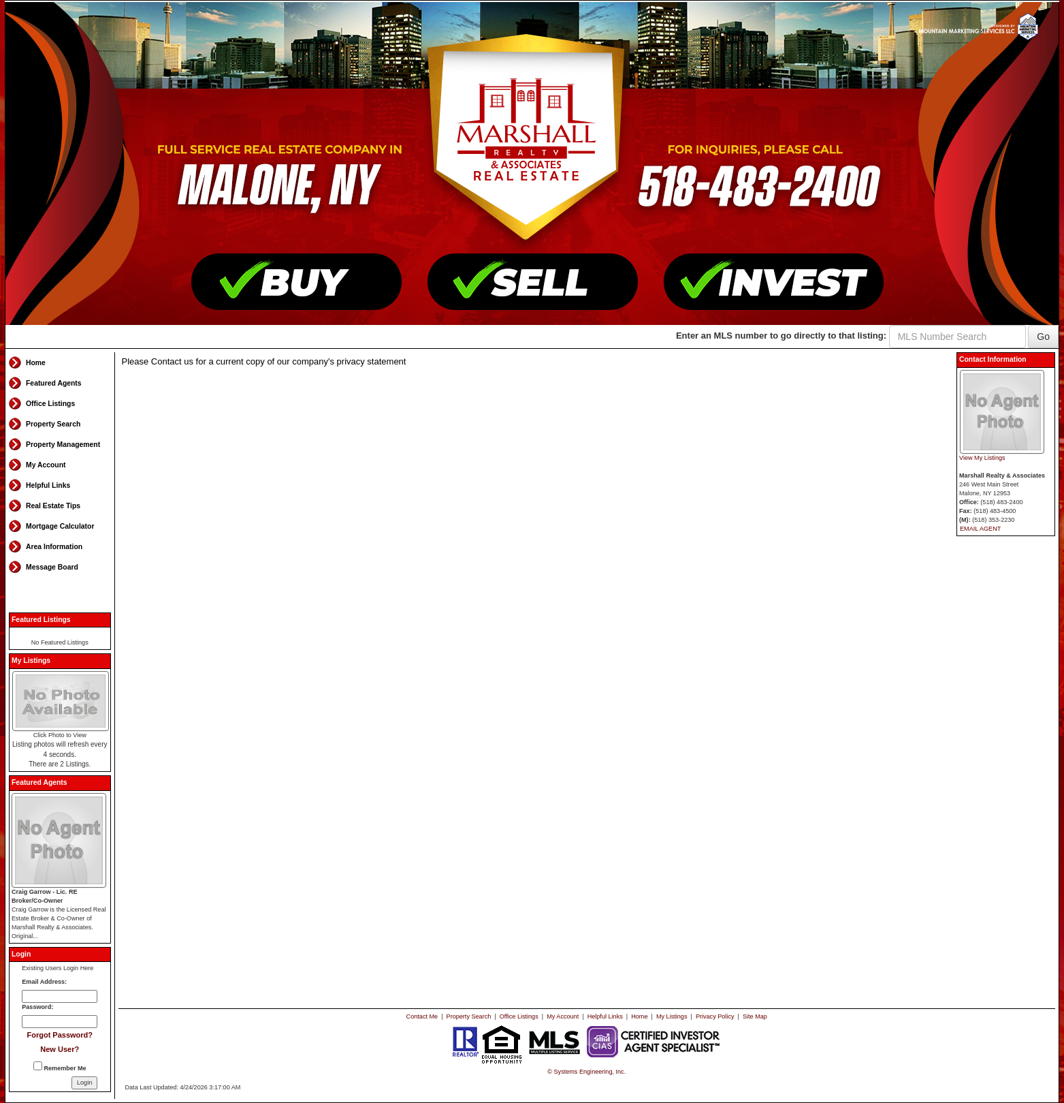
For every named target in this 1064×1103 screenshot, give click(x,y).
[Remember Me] (37, 1065)
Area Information (54, 546)
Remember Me (59, 1066)
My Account (46, 465)
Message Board (52, 567)
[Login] (84, 1082)
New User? (59, 1049)
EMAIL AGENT (980, 528)
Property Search (53, 424)
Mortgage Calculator (60, 526)
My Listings (671, 1016)
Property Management (63, 444)
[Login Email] (59, 996)
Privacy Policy (715, 1016)
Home (36, 363)
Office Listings (50, 403)
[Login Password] (59, 1021)
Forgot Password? (60, 1035)
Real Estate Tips (53, 506)
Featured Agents (54, 383)
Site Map (755, 1016)
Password (36, 1007)
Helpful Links (48, 485)
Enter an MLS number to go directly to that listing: (781, 335)
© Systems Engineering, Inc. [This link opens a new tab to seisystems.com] (586, 1071)
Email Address (43, 981)
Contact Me (422, 1016)
